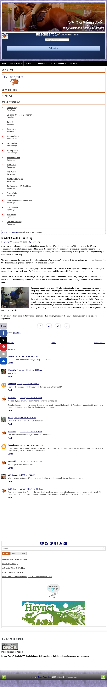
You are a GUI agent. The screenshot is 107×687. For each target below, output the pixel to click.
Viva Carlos (11, 172)
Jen (9, 475)
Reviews (30, 63)
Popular (5, 553)
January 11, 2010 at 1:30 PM (31, 398)
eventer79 (8, 242)
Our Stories (16, 63)
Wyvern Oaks (12, 193)
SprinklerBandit (13, 136)
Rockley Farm (12, 150)
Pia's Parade (11, 215)
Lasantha (45, 683)
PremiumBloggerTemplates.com (62, 683)
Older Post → (99, 343)
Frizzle (10, 418)
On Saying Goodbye (10, 564)
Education (43, 63)
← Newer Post (8, 343)
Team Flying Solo (44, 677)
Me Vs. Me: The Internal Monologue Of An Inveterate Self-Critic (27, 577)
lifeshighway (13, 370)
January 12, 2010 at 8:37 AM (31, 461)
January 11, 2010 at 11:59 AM (30, 370)
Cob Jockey (11, 129)
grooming (13, 232)
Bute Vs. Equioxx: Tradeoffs (13, 572)
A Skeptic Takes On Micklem (13, 568)
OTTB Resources (59, 63)
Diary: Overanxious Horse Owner (19, 200)
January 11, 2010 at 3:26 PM (25, 418)
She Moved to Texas (15, 179)
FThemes (23, 683)
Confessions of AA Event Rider (19, 186)
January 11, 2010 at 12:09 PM (28, 384)
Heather (11, 356)
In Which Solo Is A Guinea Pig (16, 238)
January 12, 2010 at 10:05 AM (23, 475)
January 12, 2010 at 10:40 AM (31, 489)
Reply (10, 363)
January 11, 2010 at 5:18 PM (31, 432)
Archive (22, 553)
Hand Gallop (12, 143)
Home (4, 63)
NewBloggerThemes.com (85, 683)
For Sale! (73, 63)
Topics (14, 553)
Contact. (10, 122)
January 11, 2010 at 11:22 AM (26, 356)
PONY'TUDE (11, 165)
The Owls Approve (14, 222)
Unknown (12, 384)
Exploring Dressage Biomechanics (20, 115)
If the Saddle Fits (13, 158)
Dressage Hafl (12, 207)
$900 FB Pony (12, 108)
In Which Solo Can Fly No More (14, 559)
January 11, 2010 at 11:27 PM (31, 445)
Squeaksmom (13, 445)
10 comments (34, 242)
